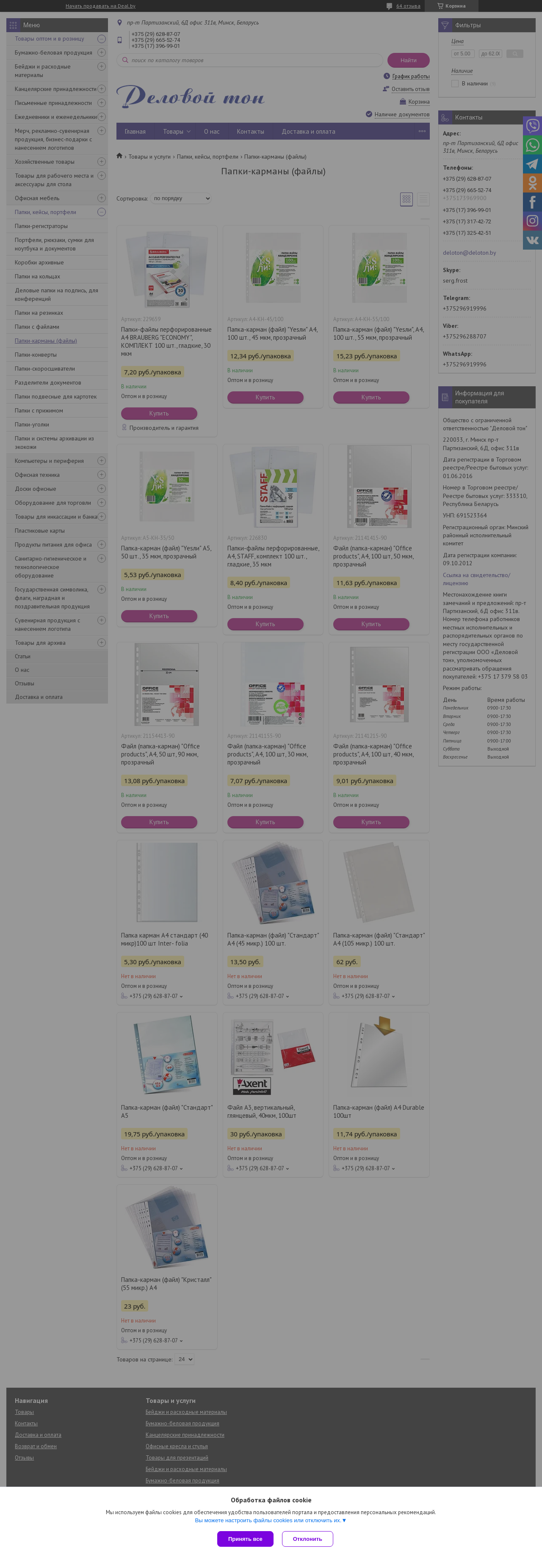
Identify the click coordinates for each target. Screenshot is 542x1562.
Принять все (245, 1539)
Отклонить (307, 1539)
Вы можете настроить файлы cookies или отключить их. (268, 1520)
